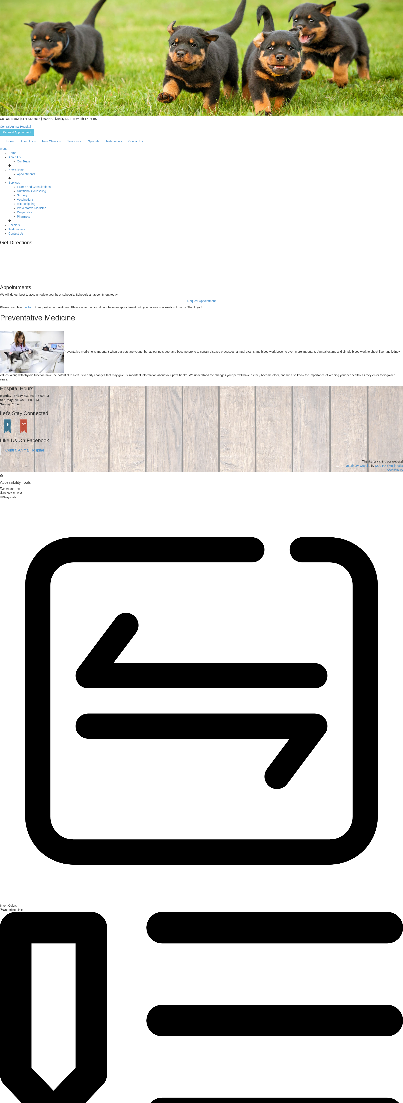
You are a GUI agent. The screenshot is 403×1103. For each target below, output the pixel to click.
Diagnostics (24, 212)
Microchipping (26, 204)
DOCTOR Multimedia (389, 465)
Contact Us (135, 141)
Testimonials (114, 141)
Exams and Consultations (34, 187)
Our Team (23, 161)
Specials (93, 141)
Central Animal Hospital (15, 126)
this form (28, 307)
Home (10, 141)
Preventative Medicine (31, 208)
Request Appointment (17, 132)
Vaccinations (25, 199)
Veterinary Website (357, 465)
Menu (3, 148)
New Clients (51, 141)
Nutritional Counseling (31, 191)
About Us (28, 141)
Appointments (26, 174)
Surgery (22, 195)
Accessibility (395, 470)
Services (74, 141)
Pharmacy (23, 216)
